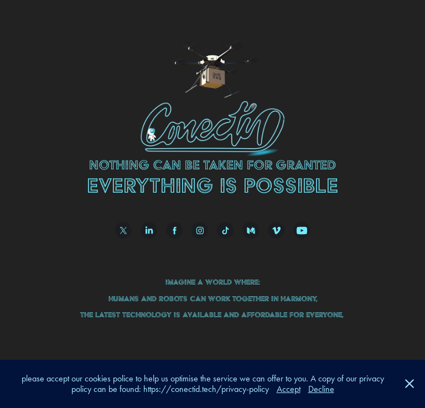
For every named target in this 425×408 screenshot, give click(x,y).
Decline (321, 389)
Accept (288, 389)
